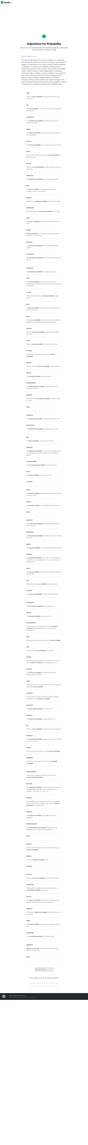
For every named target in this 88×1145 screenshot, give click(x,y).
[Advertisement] (44, 17)
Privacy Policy (22, 1140)
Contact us (32, 1142)
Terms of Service (13, 1140)
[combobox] (44, 1114)
